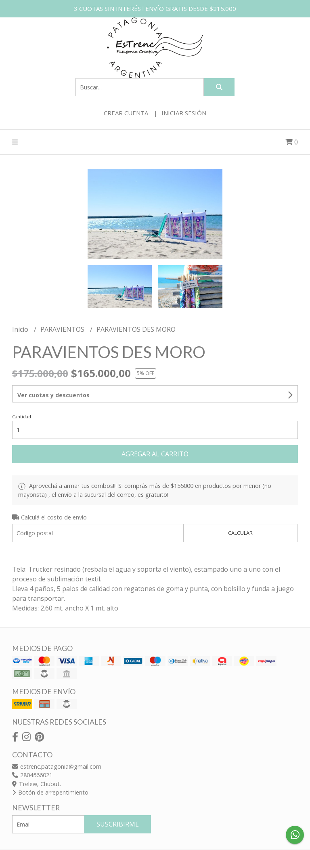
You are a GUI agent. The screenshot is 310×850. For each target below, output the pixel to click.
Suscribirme (117, 824)
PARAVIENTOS (63, 329)
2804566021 (32, 775)
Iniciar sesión (183, 113)
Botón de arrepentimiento (50, 792)
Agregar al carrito (155, 453)
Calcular (240, 532)
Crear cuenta (126, 113)
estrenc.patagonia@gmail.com (56, 766)
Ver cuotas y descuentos (53, 395)
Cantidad (21, 416)
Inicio (21, 329)
